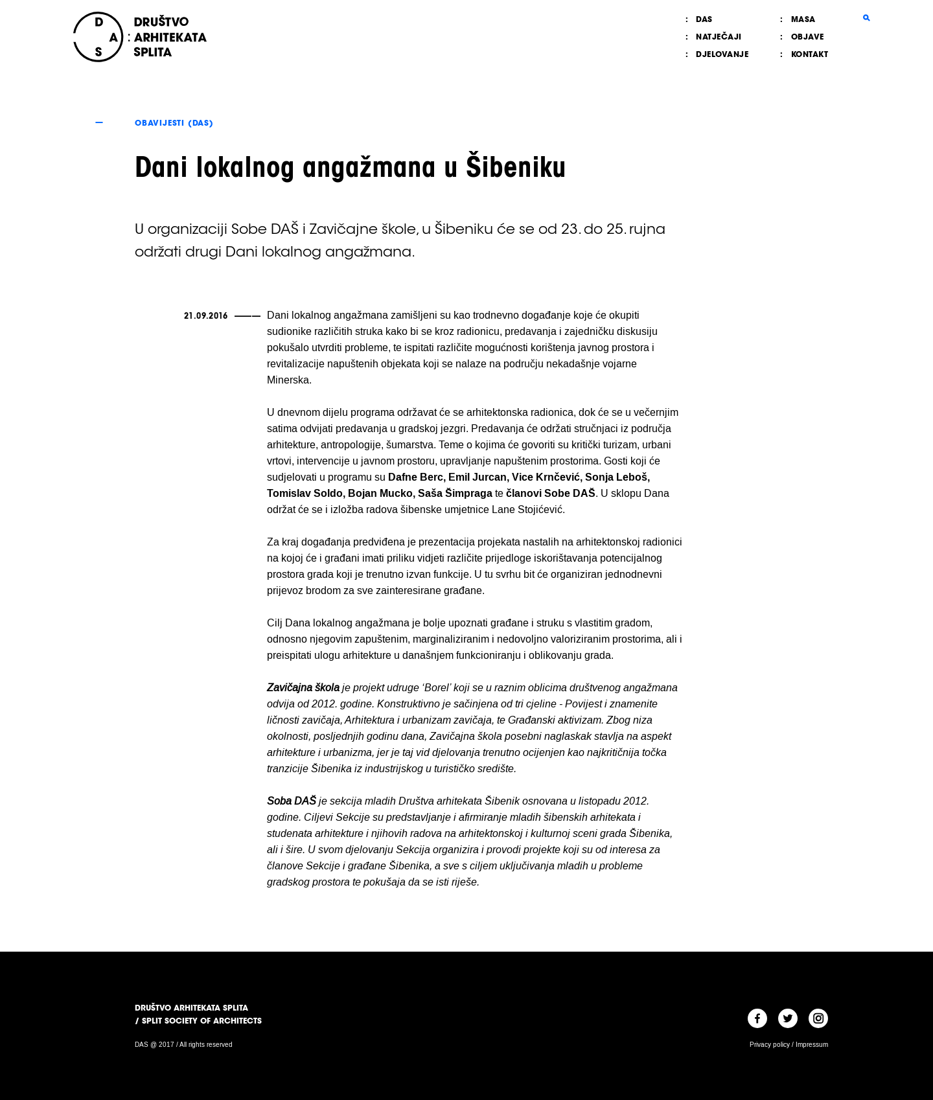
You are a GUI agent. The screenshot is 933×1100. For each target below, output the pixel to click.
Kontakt (810, 54)
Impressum (812, 1044)
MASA (803, 19)
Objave (807, 36)
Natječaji (719, 36)
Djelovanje (722, 54)
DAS (704, 19)
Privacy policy (770, 1044)
